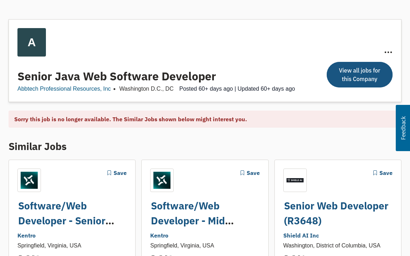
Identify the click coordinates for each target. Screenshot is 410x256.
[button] (403, 128)
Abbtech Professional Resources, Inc (64, 83)
